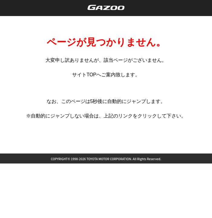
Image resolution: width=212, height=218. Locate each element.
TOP (92, 74)
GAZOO (106, 7)
